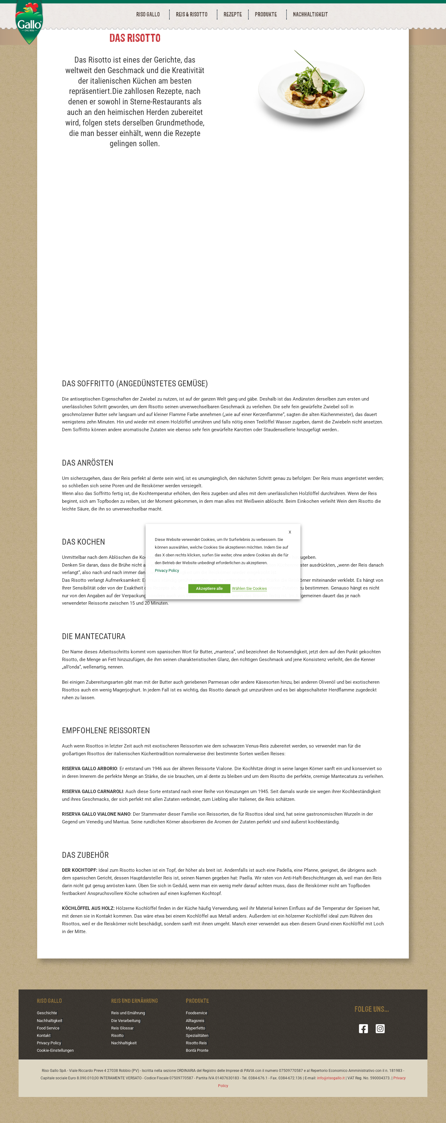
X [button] (290, 532)
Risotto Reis (197, 1068)
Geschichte (47, 1038)
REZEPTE (233, 14)
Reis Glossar (123, 1053)
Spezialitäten (198, 1061)
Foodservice (197, 1038)
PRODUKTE (267, 14)
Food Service (49, 1053)
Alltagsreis (196, 1045)
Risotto (118, 1061)
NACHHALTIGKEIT (310, 14)
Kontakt (44, 1061)
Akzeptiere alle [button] (209, 588)
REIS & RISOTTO (193, 14)
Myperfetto (196, 1053)
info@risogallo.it (331, 1104)
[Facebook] (363, 1054)
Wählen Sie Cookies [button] (249, 588)
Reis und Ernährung (130, 1038)
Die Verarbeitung (127, 1045)
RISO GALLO (149, 14)
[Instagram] (380, 1054)
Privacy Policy (50, 1068)
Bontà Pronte (199, 1076)
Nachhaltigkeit (51, 1045)
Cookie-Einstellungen (57, 1076)
